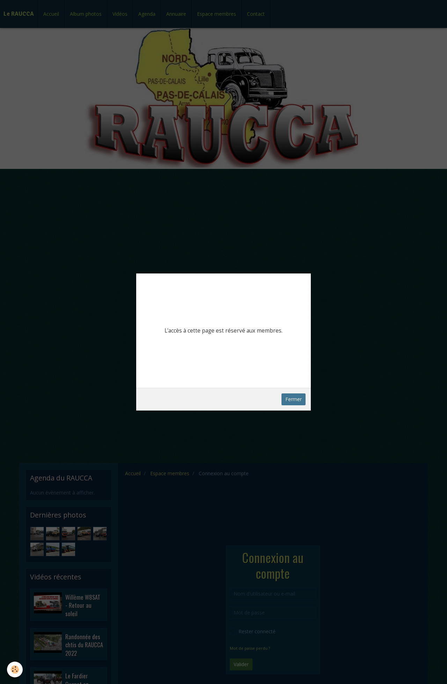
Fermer (293, 399)
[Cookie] (15, 669)
